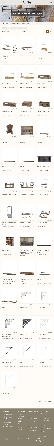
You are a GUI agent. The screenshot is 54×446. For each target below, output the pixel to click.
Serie (12, 28)
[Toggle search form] (42, 2)
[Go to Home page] (27, 2)
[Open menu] (3, 2)
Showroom (21, 423)
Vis (39, 401)
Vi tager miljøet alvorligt (20, 420)
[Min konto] (45, 2)
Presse (19, 431)
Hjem (3, 23)
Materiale (21, 28)
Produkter (8, 23)
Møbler (14, 23)
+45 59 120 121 (8, 415)
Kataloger (20, 429)
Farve (4, 28)
